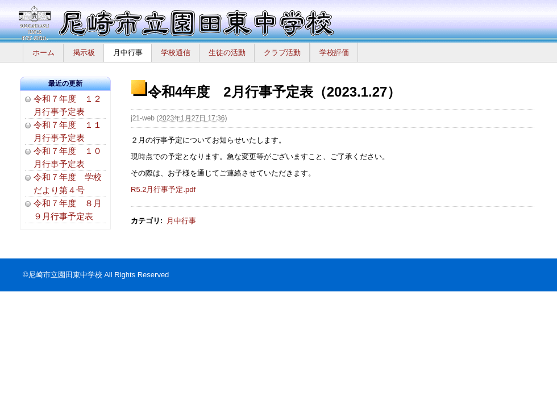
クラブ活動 (282, 52)
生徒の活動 (227, 52)
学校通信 (175, 52)
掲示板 (84, 52)
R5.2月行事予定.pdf (163, 189)
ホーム (43, 52)
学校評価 (334, 52)
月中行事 (128, 52)
